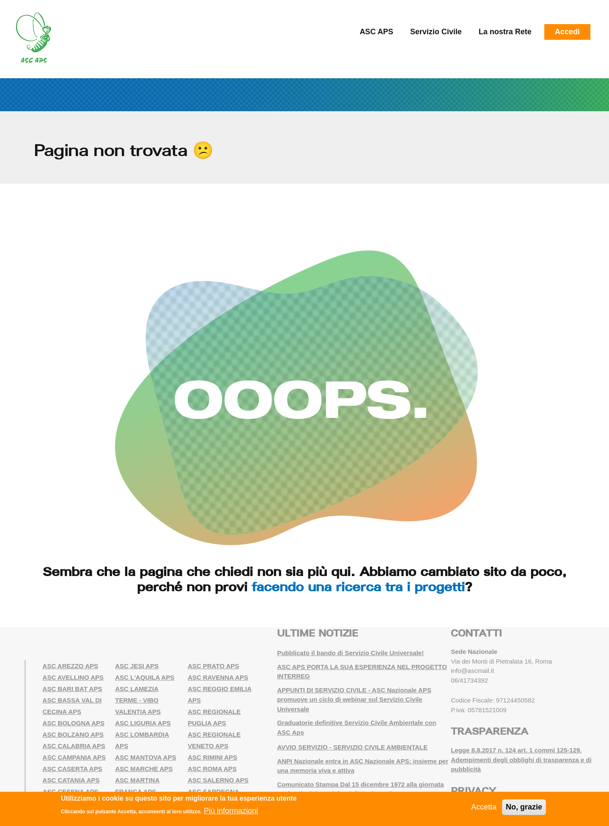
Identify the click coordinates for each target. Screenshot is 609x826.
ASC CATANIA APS (71, 780)
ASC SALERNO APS (218, 780)
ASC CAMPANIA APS (74, 757)
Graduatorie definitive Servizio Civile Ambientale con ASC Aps (356, 727)
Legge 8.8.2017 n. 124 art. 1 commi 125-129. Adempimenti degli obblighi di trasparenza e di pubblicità (521, 759)
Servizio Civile (436, 31)
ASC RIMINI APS (212, 757)
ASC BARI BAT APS (72, 688)
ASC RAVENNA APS (218, 677)
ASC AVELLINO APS (73, 677)
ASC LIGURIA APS (142, 723)
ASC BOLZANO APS (73, 734)
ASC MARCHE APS (144, 768)
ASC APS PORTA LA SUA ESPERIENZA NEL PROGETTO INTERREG (362, 671)
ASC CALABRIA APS (74, 745)
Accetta (484, 807)
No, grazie (524, 807)
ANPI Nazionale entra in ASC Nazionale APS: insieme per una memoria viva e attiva (362, 765)
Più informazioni (231, 811)
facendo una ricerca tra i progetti (358, 586)
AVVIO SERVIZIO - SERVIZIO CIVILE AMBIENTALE (352, 747)
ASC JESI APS (137, 666)
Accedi (567, 31)
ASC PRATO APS (213, 666)
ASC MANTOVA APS (145, 757)
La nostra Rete (505, 31)
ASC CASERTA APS (72, 768)
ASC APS (376, 31)
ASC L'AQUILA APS (144, 677)
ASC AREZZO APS (70, 666)
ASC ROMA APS (212, 768)
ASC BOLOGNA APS (73, 723)
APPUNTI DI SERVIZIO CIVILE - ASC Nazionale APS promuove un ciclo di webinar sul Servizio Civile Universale (354, 699)
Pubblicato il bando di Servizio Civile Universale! (350, 652)
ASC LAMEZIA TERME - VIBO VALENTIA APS (138, 700)
